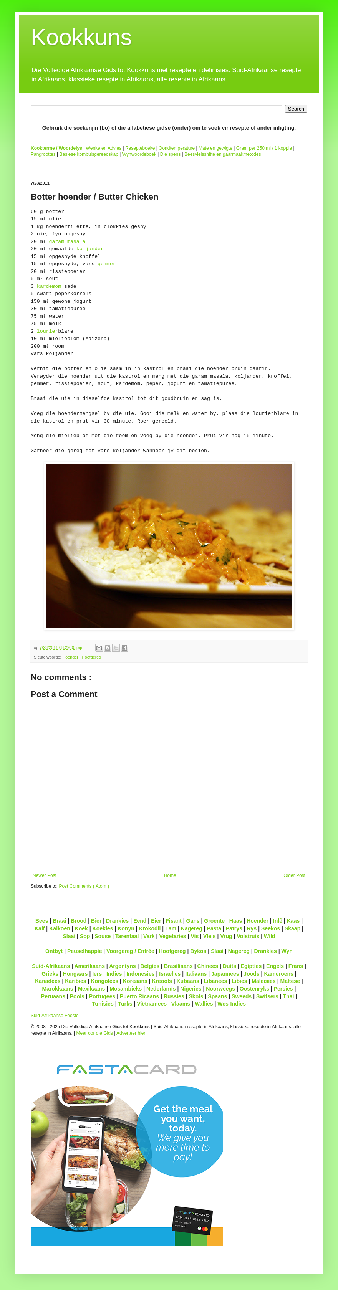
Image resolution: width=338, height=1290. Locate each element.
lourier (47, 331)
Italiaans (196, 974)
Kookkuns (81, 37)
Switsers (267, 996)
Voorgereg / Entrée (130, 951)
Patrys (234, 928)
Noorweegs (220, 989)
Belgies (149, 966)
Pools (77, 996)
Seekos (270, 928)
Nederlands (161, 989)
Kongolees (104, 981)
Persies (283, 989)
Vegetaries (172, 936)
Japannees (225, 974)
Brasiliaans (178, 966)
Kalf (40, 928)
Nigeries (190, 989)
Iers (97, 974)
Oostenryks (254, 989)
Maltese (290, 981)
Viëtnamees (152, 1004)
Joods (251, 974)
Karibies (75, 981)
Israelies (170, 974)
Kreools (162, 981)
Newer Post (44, 875)
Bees (41, 921)
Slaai (69, 936)
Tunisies (103, 1004)
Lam (170, 928)
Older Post (294, 875)
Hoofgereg (91, 657)
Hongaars (75, 974)
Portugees (102, 996)
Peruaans (53, 996)
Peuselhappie (84, 951)
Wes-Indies (231, 1004)
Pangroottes (43, 154)
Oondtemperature (177, 148)
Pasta (214, 928)
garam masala (67, 241)
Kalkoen (59, 928)
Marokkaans (57, 989)
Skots (196, 996)
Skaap (292, 928)
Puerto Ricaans (139, 996)
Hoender (70, 657)
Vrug (226, 936)
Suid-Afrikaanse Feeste (55, 1015)
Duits (229, 966)
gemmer (107, 264)
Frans (295, 966)
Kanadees (47, 981)
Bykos (198, 951)
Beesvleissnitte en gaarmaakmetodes (222, 154)
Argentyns (122, 966)
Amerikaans (89, 966)
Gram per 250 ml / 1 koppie (264, 148)
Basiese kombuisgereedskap (89, 154)
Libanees (215, 981)
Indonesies (140, 974)
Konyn (126, 928)
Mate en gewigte (215, 148)
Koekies (103, 928)
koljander (90, 249)
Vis (195, 936)
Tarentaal (127, 936)
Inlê (277, 921)
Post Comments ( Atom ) (84, 886)
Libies (239, 981)
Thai (288, 996)
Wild (269, 936)
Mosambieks (125, 989)
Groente (214, 921)
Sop (85, 936)
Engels (275, 966)
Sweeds (242, 996)
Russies (174, 996)
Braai (59, 921)
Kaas (293, 921)
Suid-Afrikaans (51, 966)
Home (170, 875)
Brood (78, 921)
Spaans (217, 996)
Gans (193, 921)
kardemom (49, 286)
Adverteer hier (130, 1033)
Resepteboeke (140, 148)
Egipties (251, 966)
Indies (114, 974)
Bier (96, 921)
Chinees (208, 966)
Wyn (287, 951)
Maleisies (263, 981)
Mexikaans (91, 989)
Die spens (170, 154)
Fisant (173, 921)
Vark (149, 936)
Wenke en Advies (104, 148)
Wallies (204, 1004)
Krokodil (150, 928)
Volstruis (248, 936)
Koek (81, 928)
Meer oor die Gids (94, 1033)
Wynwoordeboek (139, 154)
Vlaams (180, 1004)
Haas (235, 921)
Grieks (49, 974)
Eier (156, 921)
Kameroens (278, 974)
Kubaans (187, 981)
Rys (252, 928)
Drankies (117, 921)
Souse (102, 936)
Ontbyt (54, 951)
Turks (125, 1004)
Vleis (209, 936)
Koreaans (135, 981)
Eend (139, 921)
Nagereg (191, 928)
